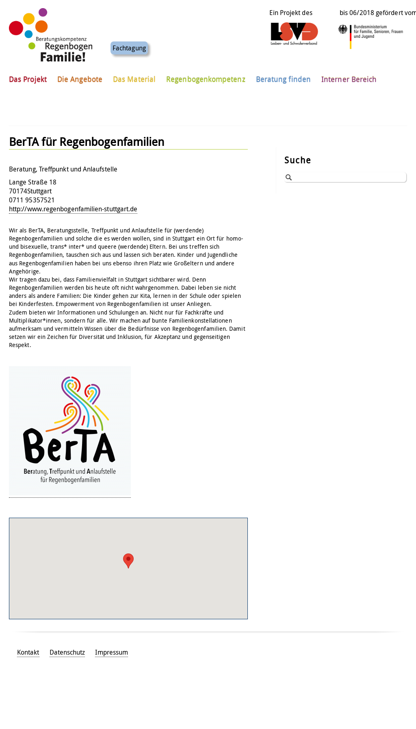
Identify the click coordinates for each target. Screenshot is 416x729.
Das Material (134, 77)
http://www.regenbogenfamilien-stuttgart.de (73, 208)
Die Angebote (79, 77)
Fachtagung (129, 45)
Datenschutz (67, 652)
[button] (128, 560)
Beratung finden (283, 77)
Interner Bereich (349, 77)
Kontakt (28, 652)
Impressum (111, 652)
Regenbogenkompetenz (205, 77)
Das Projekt (28, 77)
